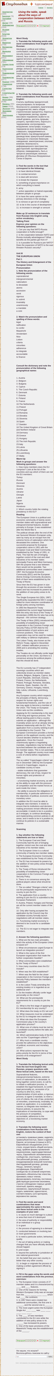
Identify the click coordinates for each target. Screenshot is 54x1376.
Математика (7, 47)
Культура (6, 34)
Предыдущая (21, 26)
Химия (5, 106)
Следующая (45, 26)
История (5, 30)
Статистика (7, 89)
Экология (6, 109)
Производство (8, 77)
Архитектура (7, 12)
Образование (7, 60)
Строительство (8, 93)
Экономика (6, 111)
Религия (5, 82)
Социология (7, 84)
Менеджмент (7, 56)
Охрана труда (8, 64)
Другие (5, 23)
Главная (40, 7)
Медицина (6, 51)
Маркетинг (6, 43)
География (6, 19)
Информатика (8, 25)
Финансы (6, 104)
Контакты (50, 7)
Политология (7, 69)
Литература (7, 38)
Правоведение (8, 73)
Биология (6, 16)
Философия (7, 100)
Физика (5, 97)
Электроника (7, 115)
